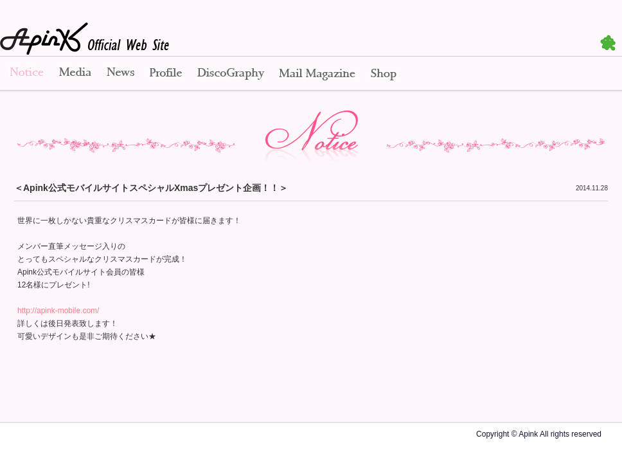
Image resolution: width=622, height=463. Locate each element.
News (120, 74)
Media (75, 74)
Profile (165, 74)
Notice (25, 74)
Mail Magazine (317, 74)
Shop (383, 74)
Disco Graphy (230, 74)
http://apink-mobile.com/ (58, 310)
